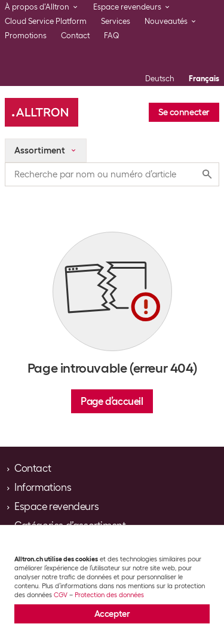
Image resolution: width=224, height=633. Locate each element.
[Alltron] (41, 112)
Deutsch (159, 78)
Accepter (112, 614)
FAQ (111, 35)
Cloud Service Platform (46, 21)
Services (115, 21)
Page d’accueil (112, 401)
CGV (60, 595)
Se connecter (184, 112)
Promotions (26, 35)
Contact (75, 35)
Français (204, 78)
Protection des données (109, 595)
